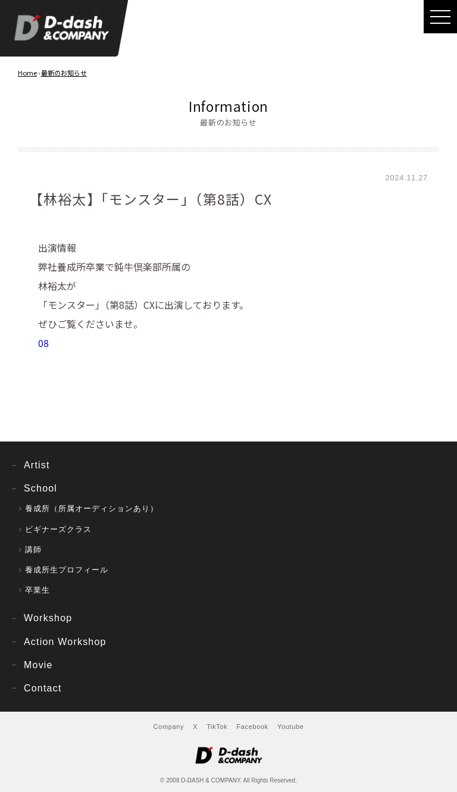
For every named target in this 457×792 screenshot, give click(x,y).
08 (43, 343)
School (40, 488)
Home (27, 72)
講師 (33, 549)
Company (169, 726)
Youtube (290, 726)
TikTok (216, 726)
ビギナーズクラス (58, 529)
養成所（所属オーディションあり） (91, 508)
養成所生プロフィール (66, 569)
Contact (43, 688)
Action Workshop (65, 642)
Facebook (252, 726)
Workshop (48, 618)
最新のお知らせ (64, 72)
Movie (38, 665)
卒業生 (37, 590)
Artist (37, 465)
